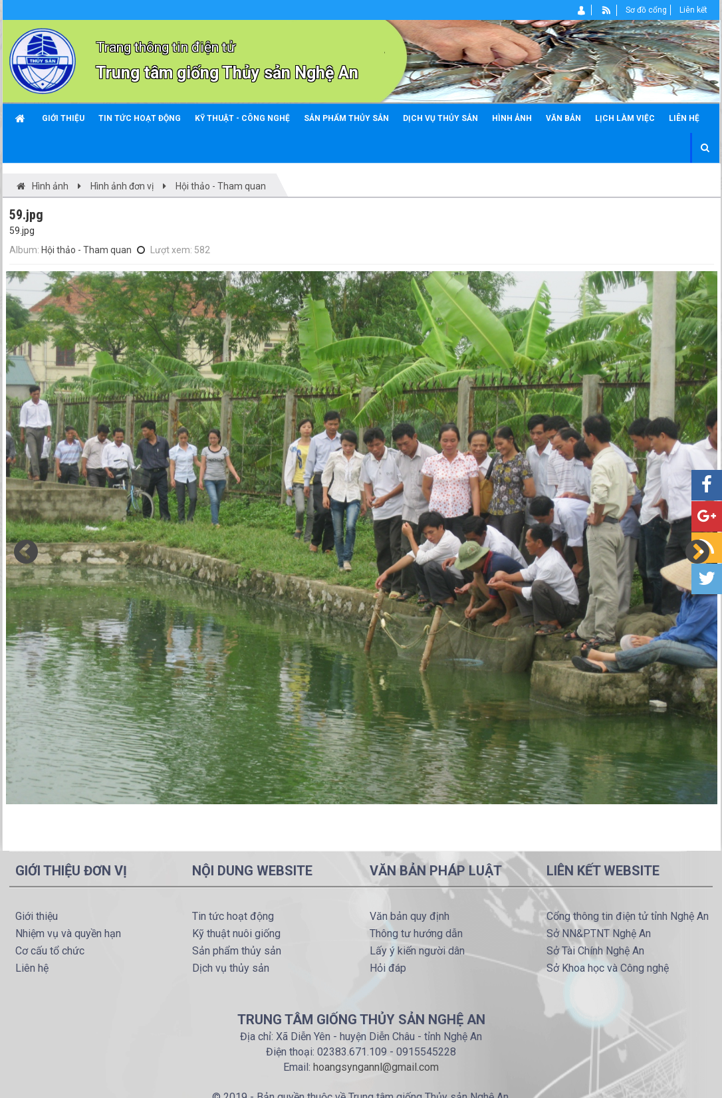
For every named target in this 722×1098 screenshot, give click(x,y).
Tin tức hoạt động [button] (139, 118)
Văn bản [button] (563, 118)
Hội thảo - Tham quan (86, 250)
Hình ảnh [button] (512, 118)
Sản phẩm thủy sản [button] (346, 118)
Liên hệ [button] (684, 118)
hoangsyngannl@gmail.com (376, 1067)
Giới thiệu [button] (63, 118)
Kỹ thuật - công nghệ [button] (242, 118)
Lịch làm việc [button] (625, 118)
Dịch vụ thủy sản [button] (440, 118)
